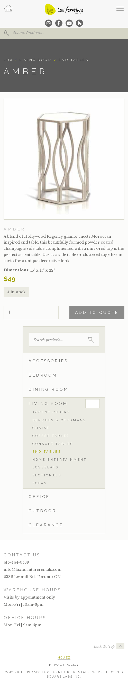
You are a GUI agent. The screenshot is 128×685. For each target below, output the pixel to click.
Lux (8, 60)
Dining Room (48, 389)
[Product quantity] (31, 312)
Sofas (39, 483)
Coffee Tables (51, 436)
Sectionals (46, 475)
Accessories (48, 360)
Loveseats (45, 467)
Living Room (36, 60)
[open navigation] (120, 8)
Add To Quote (96, 312)
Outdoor (42, 510)
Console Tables (52, 444)
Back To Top (104, 646)
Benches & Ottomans (59, 420)
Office (39, 496)
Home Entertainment (59, 459)
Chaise (41, 428)
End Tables (74, 60)
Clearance (46, 524)
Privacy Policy (64, 664)
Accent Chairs (51, 412)
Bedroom (43, 375)
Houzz (64, 657)
